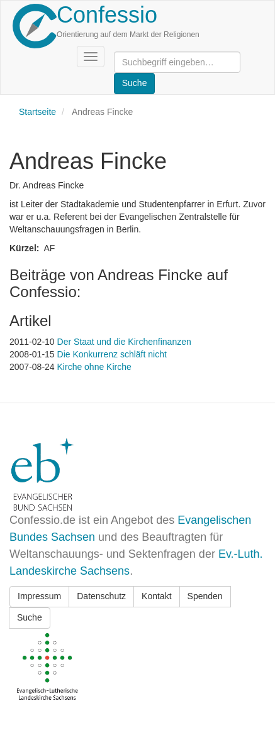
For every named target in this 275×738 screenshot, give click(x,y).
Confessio (107, 15)
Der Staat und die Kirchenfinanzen (124, 342)
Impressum (39, 596)
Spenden (205, 596)
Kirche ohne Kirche (94, 367)
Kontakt (156, 596)
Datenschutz (101, 596)
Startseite (37, 112)
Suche (29, 617)
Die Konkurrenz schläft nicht (112, 354)
